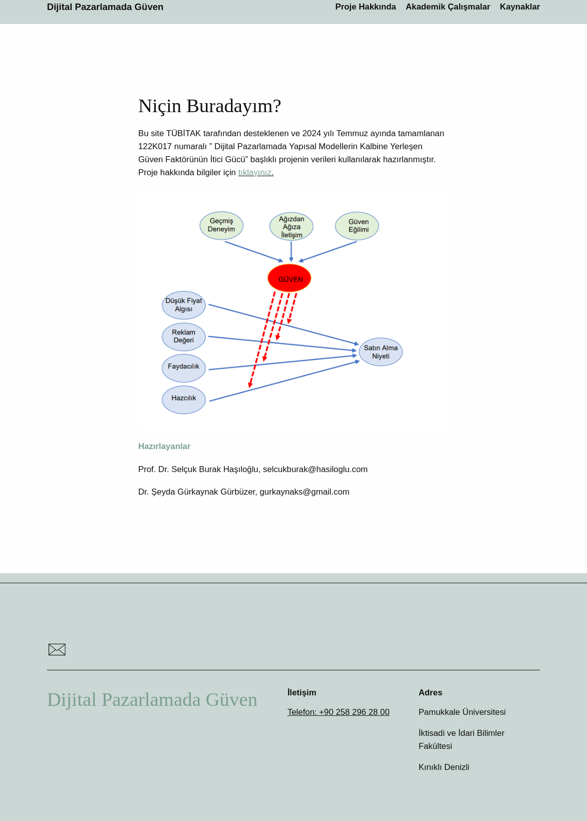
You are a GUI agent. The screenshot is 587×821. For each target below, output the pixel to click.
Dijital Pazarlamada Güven (105, 7)
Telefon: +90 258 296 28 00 (338, 712)
